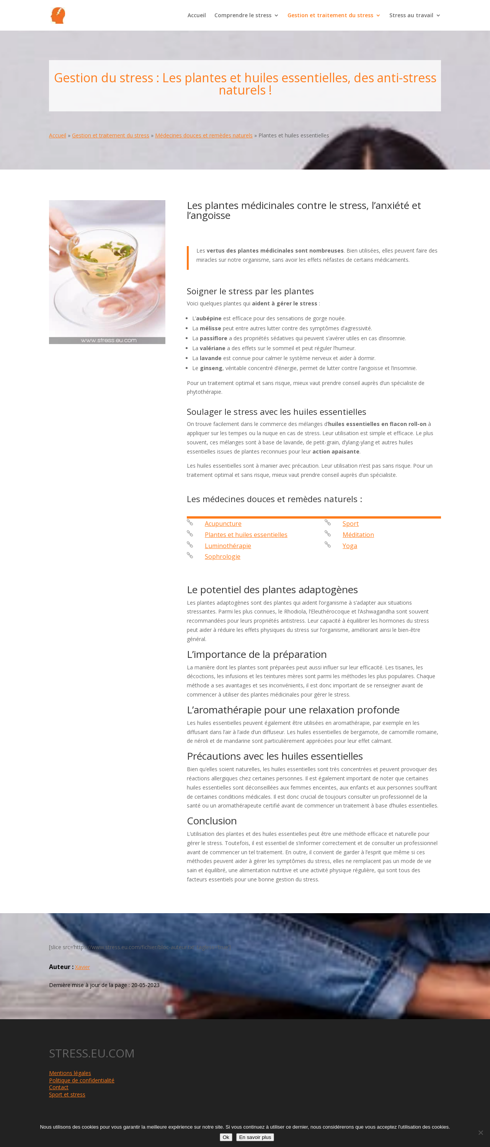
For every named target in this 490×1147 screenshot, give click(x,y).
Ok (226, 1137)
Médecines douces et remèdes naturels (204, 135)
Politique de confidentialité (81, 1080)
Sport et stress (67, 1094)
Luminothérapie (228, 546)
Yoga (350, 546)
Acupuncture (223, 523)
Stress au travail (411, 16)
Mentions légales (70, 1073)
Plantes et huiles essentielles (246, 534)
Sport (351, 523)
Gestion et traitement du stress (330, 16)
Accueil (197, 16)
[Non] (480, 1132)
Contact (59, 1087)
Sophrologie (222, 556)
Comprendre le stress (242, 16)
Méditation (358, 534)
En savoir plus (255, 1137)
